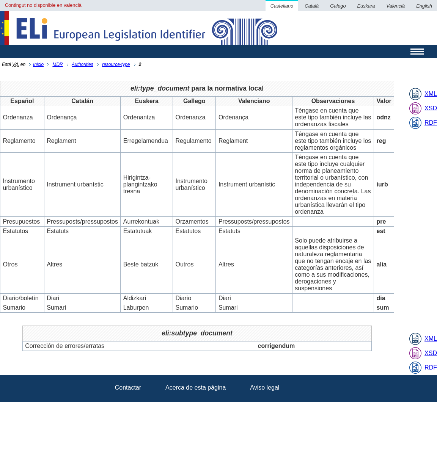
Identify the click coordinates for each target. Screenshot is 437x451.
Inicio (38, 64)
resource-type (116, 64)
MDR (57, 64)
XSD (430, 108)
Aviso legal (264, 387)
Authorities (82, 64)
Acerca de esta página (195, 387)
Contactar (128, 387)
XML (430, 94)
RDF (430, 122)
